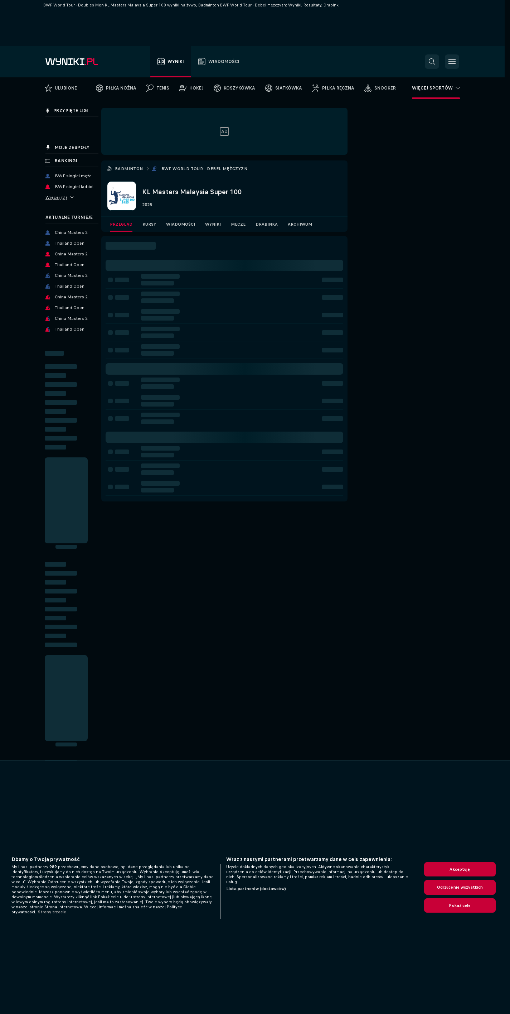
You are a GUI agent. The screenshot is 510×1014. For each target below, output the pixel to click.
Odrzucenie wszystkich (460, 887)
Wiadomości (180, 224)
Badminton (129, 168)
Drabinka (267, 224)
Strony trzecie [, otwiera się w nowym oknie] (52, 911)
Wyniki (213, 224)
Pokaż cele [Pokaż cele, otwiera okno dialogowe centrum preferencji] (460, 905)
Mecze (238, 224)
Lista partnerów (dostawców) (256, 888)
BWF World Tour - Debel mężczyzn (204, 168)
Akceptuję (460, 869)
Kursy (149, 224)
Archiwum (300, 224)
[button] (432, 61)
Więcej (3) (59, 197)
